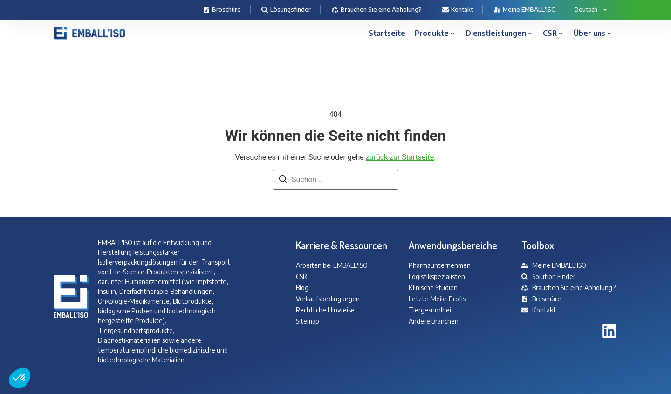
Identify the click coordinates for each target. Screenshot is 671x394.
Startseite (387, 33)
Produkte (434, 33)
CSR (552, 33)
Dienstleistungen (498, 33)
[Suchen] (283, 180)
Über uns (592, 33)
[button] (19, 378)
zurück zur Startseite (400, 157)
